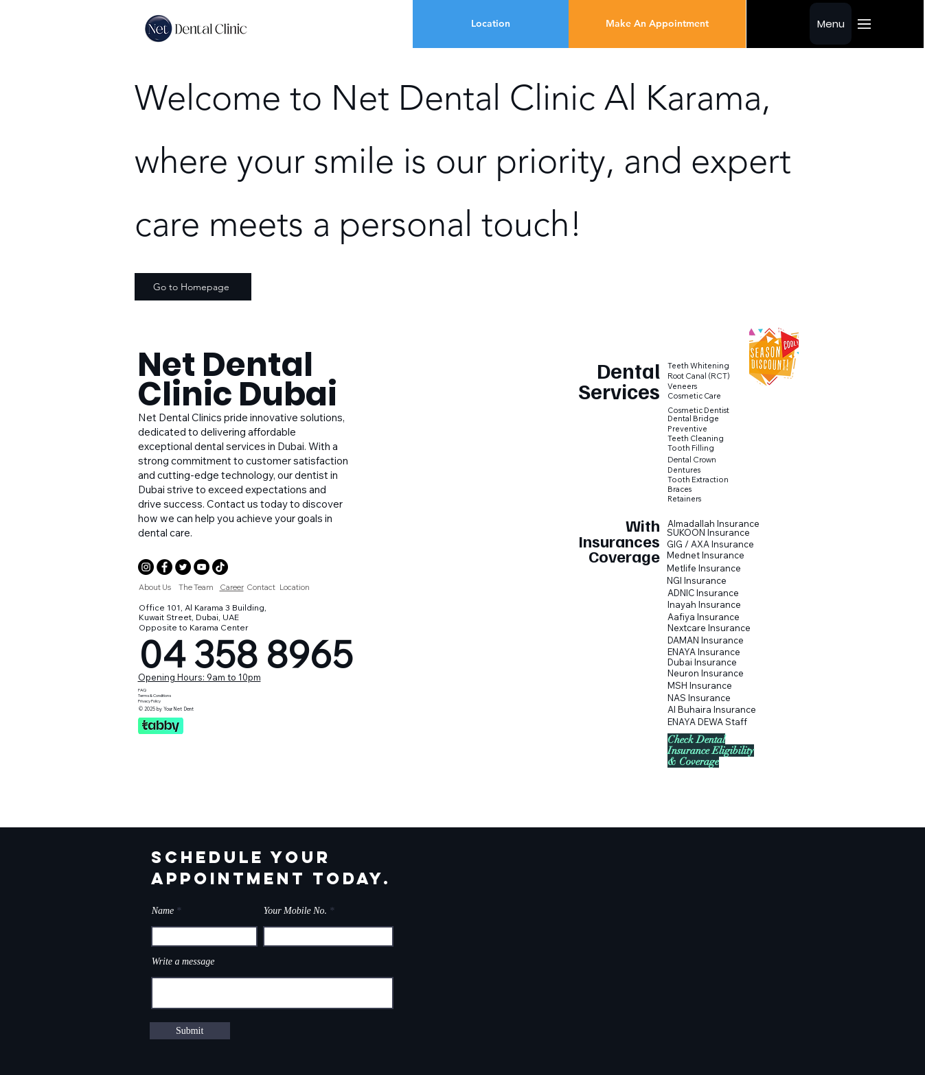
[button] (619, 541)
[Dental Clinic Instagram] (146, 567)
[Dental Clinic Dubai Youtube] (201, 567)
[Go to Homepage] (193, 286)
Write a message (183, 962)
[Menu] (831, 24)
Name (163, 911)
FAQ (142, 690)
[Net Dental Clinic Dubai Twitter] (183, 567)
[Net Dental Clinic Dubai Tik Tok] (220, 567)
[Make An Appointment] (657, 24)
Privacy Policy (149, 701)
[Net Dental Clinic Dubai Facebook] (164, 567)
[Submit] (190, 1030)
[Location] (491, 24)
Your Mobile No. (295, 911)
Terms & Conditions (154, 695)
